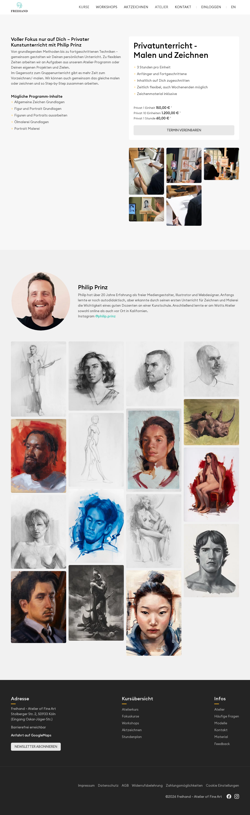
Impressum (86, 785)
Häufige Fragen (226, 716)
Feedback (222, 744)
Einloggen (211, 7)
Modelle (220, 723)
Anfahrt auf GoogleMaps (31, 735)
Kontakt (221, 730)
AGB (125, 785)
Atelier (219, 709)
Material (221, 737)
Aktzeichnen (132, 730)
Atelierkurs (130, 709)
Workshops (130, 723)
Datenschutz (108, 785)
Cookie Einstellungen (222, 785)
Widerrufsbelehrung (147, 785)
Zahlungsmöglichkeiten (184, 785)
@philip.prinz (105, 316)
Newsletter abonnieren (36, 746)
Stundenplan (132, 737)
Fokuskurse (130, 716)
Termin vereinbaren (184, 130)
